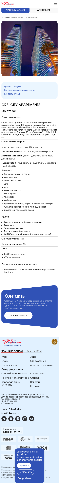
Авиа (33, 357)
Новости (35, 382)
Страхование (38, 361)
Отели (14, 17)
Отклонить (26, 472)
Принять (24, 465)
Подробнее (24, 478)
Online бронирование (14, 373)
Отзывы (34, 378)
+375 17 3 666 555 (11, 409)
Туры (4, 357)
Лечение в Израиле (41, 365)
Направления (9, 365)
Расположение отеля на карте (19, 90)
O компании (37, 373)
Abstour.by (5, 17)
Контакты (35, 386)
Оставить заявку (18, 316)
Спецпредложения (12, 369)
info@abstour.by (10, 413)
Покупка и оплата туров (15, 378)
